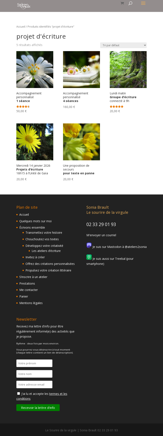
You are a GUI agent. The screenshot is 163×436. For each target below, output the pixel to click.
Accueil (20, 26)
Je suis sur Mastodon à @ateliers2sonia (116, 247)
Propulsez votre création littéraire (48, 270)
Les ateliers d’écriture (46, 251)
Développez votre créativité (44, 246)
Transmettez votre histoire (43, 233)
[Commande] (123, 45)
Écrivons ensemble (32, 227)
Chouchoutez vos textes (42, 239)
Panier (23, 296)
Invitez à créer (35, 257)
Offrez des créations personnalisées (50, 264)
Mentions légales (31, 303)
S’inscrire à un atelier (33, 277)
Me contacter (28, 290)
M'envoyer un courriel (101, 235)
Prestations (27, 283)
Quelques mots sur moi (35, 221)
